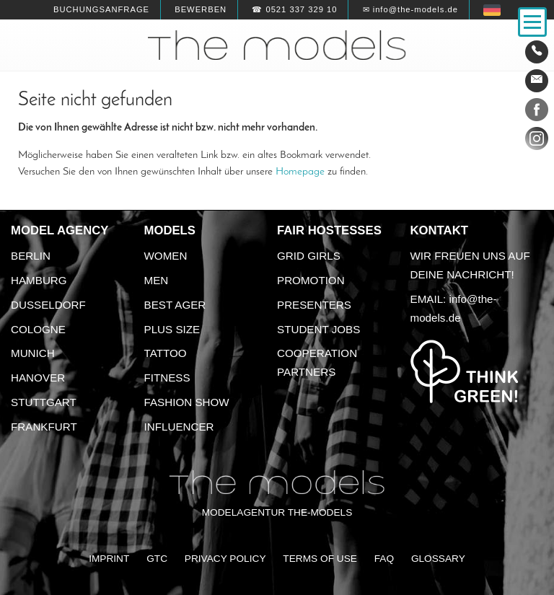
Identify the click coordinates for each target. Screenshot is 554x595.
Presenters (314, 305)
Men (156, 280)
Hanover (38, 377)
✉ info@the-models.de (410, 9)
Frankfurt (44, 426)
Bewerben (201, 9)
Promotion (311, 280)
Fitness (167, 377)
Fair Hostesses (329, 230)
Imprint (109, 558)
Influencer (179, 426)
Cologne (38, 329)
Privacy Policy (225, 558)
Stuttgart (43, 402)
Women (166, 256)
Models (169, 230)
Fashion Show (186, 402)
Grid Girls (308, 256)
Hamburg (39, 280)
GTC (156, 558)
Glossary (438, 558)
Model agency (60, 230)
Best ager (175, 305)
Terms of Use (320, 558)
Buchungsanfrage (101, 9)
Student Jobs (318, 329)
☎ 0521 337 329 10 (294, 9)
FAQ (384, 558)
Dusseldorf (48, 305)
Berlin (30, 256)
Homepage (300, 171)
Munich (33, 353)
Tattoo (165, 353)
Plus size (172, 329)
